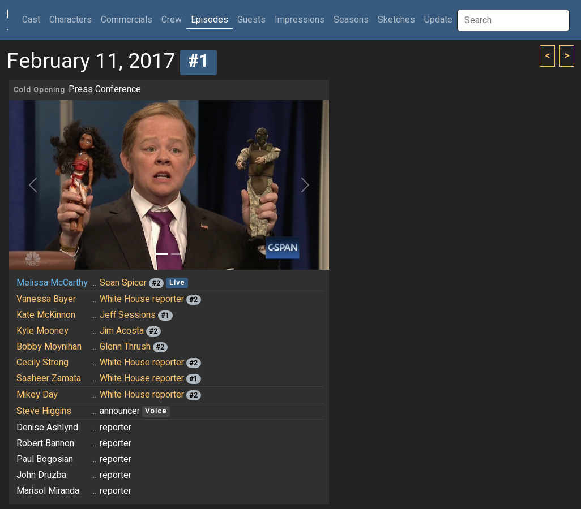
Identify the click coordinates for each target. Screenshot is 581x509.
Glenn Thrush (125, 346)
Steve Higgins (43, 411)
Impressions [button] (299, 20)
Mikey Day (37, 395)
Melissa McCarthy (52, 283)
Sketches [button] (396, 20)
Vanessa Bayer (46, 299)
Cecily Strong (42, 362)
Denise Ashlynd (47, 427)
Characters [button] (70, 20)
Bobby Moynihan (49, 346)
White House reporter (142, 299)
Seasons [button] (351, 20)
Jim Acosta (122, 331)
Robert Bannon (45, 443)
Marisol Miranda (47, 491)
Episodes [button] (209, 20)
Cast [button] (33, 19)
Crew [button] (171, 20)
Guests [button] (251, 20)
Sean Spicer (123, 283)
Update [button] (438, 20)
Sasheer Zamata (48, 378)
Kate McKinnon (45, 315)
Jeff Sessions (128, 315)
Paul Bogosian (44, 459)
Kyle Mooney (42, 331)
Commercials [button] (126, 20)
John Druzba (41, 475)
